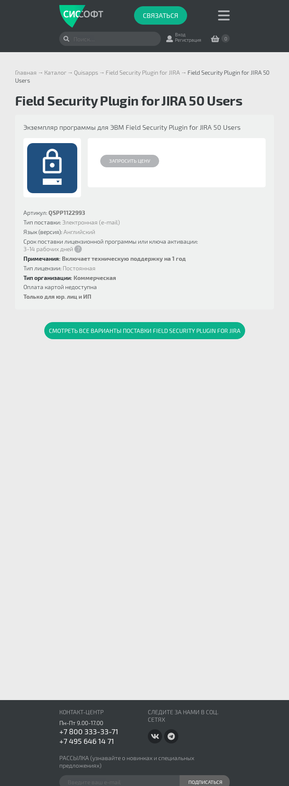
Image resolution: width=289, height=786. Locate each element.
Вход (180, 34)
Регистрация (188, 40)
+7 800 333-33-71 (88, 731)
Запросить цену (129, 161)
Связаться (160, 15)
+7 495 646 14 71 (86, 741)
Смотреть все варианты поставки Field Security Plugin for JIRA (145, 330)
